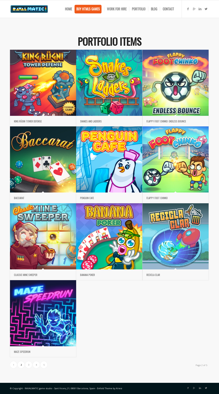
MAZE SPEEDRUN (22, 352)
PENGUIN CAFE (87, 198)
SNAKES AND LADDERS (91, 121)
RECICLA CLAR (153, 275)
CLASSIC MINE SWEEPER (25, 275)
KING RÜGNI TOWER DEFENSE (28, 121)
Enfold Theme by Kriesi (109, 388)
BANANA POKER (87, 275)
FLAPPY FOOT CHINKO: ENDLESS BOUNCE (166, 121)
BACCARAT (19, 198)
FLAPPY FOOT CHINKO (157, 198)
